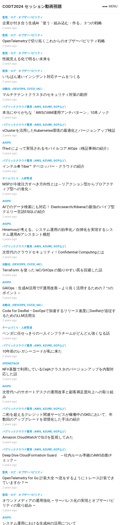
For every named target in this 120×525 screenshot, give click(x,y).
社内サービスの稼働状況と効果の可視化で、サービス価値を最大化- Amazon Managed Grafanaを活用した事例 (30, 349)
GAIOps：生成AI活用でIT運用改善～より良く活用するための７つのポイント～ (30, 201)
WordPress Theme (79, 513)
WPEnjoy (102, 513)
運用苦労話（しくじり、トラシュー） (84, 404)
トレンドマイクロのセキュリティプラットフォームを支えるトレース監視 (89, 370)
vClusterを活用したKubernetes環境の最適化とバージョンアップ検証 (30, 103)
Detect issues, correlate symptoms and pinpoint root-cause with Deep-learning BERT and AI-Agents (27, 395)
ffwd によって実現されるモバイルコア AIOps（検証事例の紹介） (89, 97)
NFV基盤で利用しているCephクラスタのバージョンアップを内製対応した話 (30, 249)
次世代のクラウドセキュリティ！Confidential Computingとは (30, 175)
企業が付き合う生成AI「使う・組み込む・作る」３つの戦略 (29, 25)
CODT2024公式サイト (53, 520)
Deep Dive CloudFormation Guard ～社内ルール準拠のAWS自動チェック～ (31, 302)
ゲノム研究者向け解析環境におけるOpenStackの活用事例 (30, 458)
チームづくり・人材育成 (76, 115)
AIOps (66, 88)
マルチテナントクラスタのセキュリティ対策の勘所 (30, 70)
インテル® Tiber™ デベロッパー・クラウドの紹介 (26, 126)
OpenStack (10, 239)
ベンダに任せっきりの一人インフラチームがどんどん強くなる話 (30, 220)
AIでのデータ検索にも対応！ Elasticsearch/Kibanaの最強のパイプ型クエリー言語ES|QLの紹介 (29, 152)
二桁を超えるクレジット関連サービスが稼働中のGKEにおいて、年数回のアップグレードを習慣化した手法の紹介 (30, 278)
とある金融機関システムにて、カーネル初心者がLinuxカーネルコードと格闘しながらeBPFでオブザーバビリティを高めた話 (89, 395)
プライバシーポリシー (85, 520)
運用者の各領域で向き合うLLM (28, 478)
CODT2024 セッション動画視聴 (32, 6)
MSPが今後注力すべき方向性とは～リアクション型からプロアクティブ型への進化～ (89, 126)
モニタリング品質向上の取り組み (89, 478)
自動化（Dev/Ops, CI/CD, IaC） (23, 62)
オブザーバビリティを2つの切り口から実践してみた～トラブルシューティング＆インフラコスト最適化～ (30, 440)
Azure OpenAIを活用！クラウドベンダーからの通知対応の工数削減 (30, 367)
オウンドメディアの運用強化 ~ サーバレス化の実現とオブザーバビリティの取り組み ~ (30, 325)
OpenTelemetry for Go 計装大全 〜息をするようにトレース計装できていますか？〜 (89, 298)
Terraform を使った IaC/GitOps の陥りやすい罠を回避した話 (89, 172)
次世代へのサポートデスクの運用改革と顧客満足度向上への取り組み (89, 249)
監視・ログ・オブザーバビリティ (22, 17)
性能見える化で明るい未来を (26, 46)
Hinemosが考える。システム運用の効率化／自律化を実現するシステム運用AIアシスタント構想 (89, 152)
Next (68, 497)
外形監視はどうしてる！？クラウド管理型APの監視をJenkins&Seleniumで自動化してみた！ (89, 440)
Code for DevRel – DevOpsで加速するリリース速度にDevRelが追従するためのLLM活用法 (89, 201)
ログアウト (28, 520)
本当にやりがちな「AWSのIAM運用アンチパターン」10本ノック (89, 74)
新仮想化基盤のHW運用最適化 (87, 410)
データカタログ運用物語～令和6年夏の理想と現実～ (88, 458)
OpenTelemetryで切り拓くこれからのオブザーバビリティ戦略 (89, 25)
